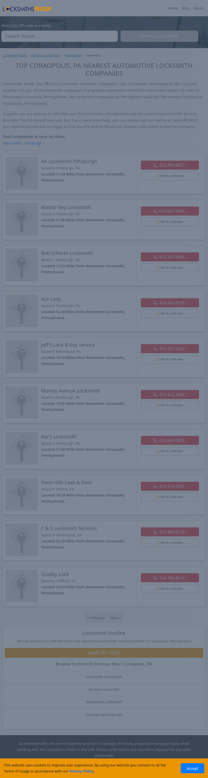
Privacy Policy (81, 771)
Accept (192, 768)
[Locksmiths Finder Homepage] (27, 8)
